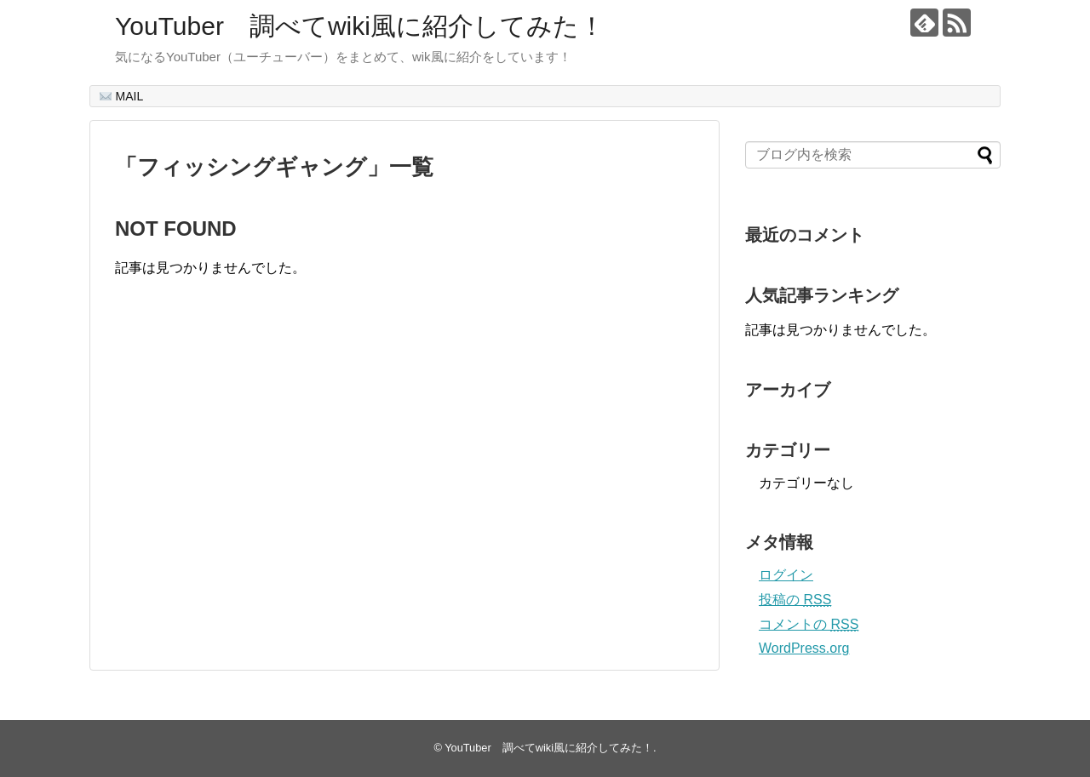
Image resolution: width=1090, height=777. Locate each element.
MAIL (122, 96)
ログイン (786, 575)
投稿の (795, 599)
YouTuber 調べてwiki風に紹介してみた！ (360, 26)
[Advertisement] (258, 491)
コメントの (808, 624)
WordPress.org (804, 648)
